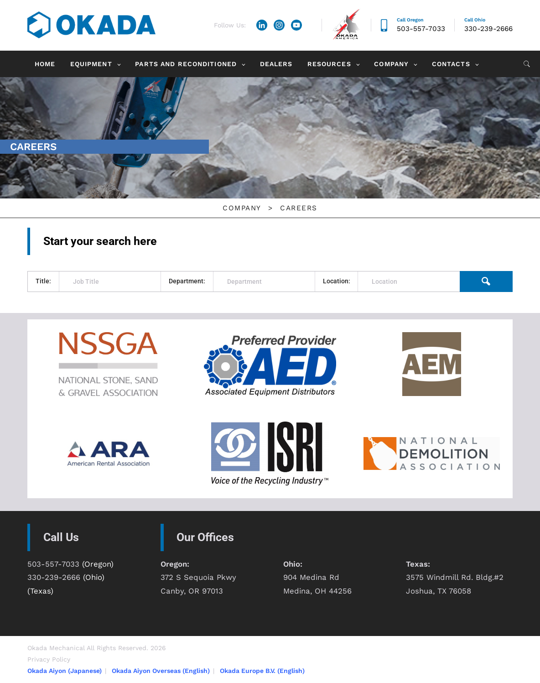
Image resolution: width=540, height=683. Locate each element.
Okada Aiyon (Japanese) (64, 670)
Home (45, 64)
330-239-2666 (488, 29)
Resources (329, 64)
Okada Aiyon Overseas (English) (161, 670)
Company (391, 64)
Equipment (91, 64)
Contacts (451, 64)
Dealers (276, 64)
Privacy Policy (48, 659)
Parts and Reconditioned (186, 64)
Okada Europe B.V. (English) (262, 670)
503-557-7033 (421, 29)
